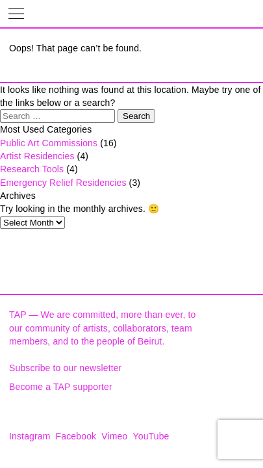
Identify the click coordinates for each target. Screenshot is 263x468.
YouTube (151, 436)
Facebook (76, 436)
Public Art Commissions (48, 143)
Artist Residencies (37, 156)
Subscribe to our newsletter (65, 368)
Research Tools (32, 169)
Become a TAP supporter (60, 387)
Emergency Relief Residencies (63, 182)
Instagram (30, 436)
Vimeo (114, 436)
